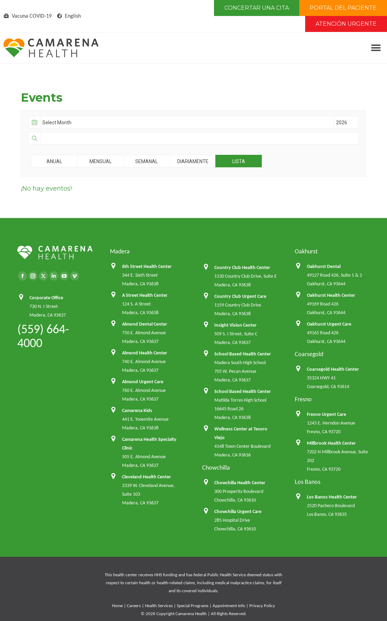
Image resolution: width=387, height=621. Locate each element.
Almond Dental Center (144, 324)
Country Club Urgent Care (240, 296)
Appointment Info (229, 605)
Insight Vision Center (235, 325)
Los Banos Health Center (332, 497)
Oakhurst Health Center (331, 295)
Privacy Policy (262, 605)
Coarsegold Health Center (333, 369)
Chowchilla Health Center (239, 483)
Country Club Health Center (242, 267)
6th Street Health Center (147, 266)
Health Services (159, 605)
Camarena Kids (137, 410)
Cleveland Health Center (146, 477)
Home (117, 605)
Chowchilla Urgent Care (237, 511)
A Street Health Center (144, 295)
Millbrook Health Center (331, 443)
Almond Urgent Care (142, 382)
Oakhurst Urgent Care (329, 324)
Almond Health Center (144, 353)
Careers (134, 605)
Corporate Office (46, 298)
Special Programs (192, 605)
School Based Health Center (242, 354)
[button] (376, 48)
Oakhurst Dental (324, 266)
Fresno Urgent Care (326, 414)
